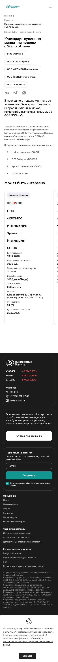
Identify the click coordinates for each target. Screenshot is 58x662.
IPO (5, 562)
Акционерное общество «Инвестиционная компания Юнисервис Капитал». (27, 573)
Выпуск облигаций (12, 553)
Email (12, 465)
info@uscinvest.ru (17, 400)
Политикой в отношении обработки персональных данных (28, 643)
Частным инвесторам (14, 529)
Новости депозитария (14, 521)
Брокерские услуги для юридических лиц (23, 566)
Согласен (27, 656)
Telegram (14, 392)
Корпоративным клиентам (17, 549)
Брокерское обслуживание (16, 537)
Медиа (6, 508)
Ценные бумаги (10, 504)
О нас (6, 500)
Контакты (8, 513)
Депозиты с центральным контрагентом (23, 541)
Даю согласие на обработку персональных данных (30, 484)
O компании (9, 495)
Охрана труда (10, 517)
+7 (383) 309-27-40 (19, 396)
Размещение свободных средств (19, 557)
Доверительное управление (17, 533)
